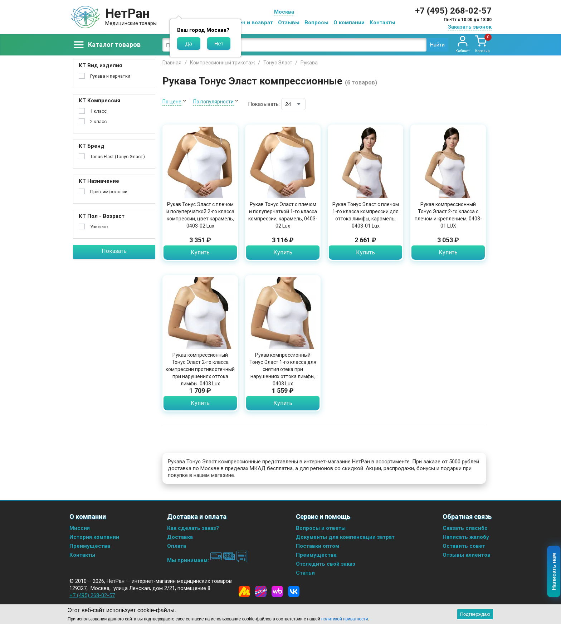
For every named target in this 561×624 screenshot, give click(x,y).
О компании (349, 22)
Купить (200, 252)
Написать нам (554, 571)
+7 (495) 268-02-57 (453, 11)
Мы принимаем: (207, 560)
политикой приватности (344, 618)
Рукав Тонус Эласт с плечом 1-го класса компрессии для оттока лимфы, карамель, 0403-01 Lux (365, 215)
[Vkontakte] (293, 591)
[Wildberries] (277, 591)
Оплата (176, 546)
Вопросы (316, 22)
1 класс (98, 111)
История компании (94, 537)
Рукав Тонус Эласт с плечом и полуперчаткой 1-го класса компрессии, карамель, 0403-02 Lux (282, 215)
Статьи (305, 573)
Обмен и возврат (250, 22)
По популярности (213, 101)
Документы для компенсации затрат (345, 537)
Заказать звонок (470, 27)
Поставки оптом (317, 546)
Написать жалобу (466, 537)
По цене (171, 101)
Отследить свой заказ (325, 564)
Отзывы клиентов (467, 555)
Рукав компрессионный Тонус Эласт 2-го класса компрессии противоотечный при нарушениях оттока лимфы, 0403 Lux (200, 369)
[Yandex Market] (244, 591)
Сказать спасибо (465, 528)
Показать (114, 251)
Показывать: (264, 104)
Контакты (382, 22)
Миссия (79, 528)
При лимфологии (108, 191)
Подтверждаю (475, 614)
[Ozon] (261, 591)
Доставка (180, 537)
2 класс (98, 121)
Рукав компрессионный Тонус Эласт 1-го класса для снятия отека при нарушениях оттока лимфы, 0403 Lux (282, 369)
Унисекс (99, 226)
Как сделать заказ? (193, 528)
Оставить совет (464, 546)
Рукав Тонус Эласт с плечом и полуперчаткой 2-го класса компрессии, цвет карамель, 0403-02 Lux (200, 215)
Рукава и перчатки (110, 76)
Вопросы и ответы (321, 528)
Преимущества (89, 546)
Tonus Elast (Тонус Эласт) (117, 156)
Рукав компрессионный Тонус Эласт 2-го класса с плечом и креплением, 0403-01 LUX (448, 215)
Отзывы (288, 22)
